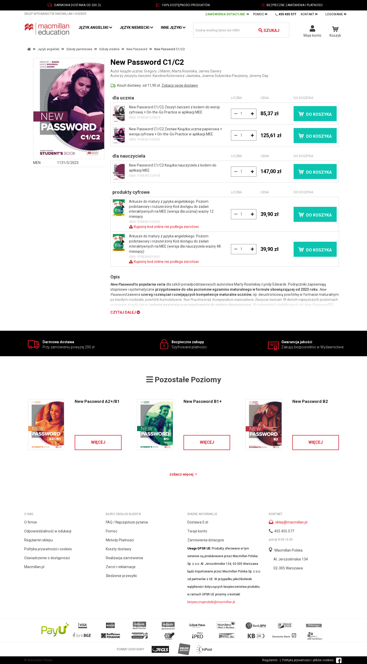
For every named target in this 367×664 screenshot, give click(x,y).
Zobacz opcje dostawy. (180, 85)
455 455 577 (284, 531)
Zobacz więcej (183, 474)
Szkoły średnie (109, 49)
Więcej (98, 442)
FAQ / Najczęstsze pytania (127, 522)
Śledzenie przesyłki (121, 576)
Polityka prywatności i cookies (48, 549)
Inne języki (173, 27)
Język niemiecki (136, 27)
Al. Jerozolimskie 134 (290, 559)
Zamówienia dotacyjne (205, 540)
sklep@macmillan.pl (291, 522)
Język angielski (95, 27)
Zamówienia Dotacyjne (225, 14)
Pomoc (260, 14)
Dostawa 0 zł (197, 522)
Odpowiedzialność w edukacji (47, 531)
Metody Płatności (120, 540)
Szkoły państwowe (79, 49)
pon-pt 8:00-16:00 (281, 539)
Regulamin (270, 660)
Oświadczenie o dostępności (47, 558)
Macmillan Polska (288, 550)
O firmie (30, 522)
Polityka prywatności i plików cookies (308, 660)
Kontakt (309, 14)
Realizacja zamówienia (124, 558)
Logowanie (336, 14)
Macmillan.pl (34, 567)
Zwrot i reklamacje (121, 567)
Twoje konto (197, 531)
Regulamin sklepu (38, 540)
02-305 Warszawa (288, 568)
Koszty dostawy (118, 549)
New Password (136, 49)
